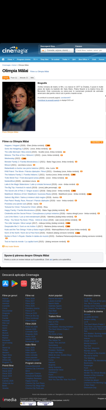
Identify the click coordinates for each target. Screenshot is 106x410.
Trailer (47, 145)
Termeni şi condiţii (26, 400)
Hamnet (52, 362)
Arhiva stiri (6, 360)
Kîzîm (51, 375)
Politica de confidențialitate (52, 400)
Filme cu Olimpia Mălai (39, 71)
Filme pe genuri (9, 295)
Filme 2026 (30, 303)
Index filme (30, 344)
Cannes (5, 378)
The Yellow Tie (54, 340)
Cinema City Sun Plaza (34, 383)
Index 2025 (30, 350)
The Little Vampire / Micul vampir (18, 223)
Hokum (87, 338)
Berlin (4, 386)
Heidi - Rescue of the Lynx (95, 301)
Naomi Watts (54, 303)
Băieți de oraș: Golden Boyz (60, 355)
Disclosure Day (90, 388)
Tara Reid (52, 311)
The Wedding (89, 358)
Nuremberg (53, 345)
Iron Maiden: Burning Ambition (61, 327)
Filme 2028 (30, 298)
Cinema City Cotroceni (34, 368)
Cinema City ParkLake (34, 388)
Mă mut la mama (91, 356)
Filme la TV (30, 311)
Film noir (5, 323)
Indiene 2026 (30, 339)
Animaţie (6, 301)
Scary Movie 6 (90, 378)
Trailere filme (55, 316)
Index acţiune (30, 353)
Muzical (5, 335)
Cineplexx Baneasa (33, 378)
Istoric (4, 328)
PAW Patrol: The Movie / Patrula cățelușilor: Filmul (25, 171)
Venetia (5, 388)
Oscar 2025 (7, 373)
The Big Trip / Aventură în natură (18, 188)
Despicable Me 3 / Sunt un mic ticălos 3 (21, 226)
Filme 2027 (30, 301)
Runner (52, 332)
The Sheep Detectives (93, 336)
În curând (55, 59)
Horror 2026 (30, 337)
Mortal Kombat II (91, 343)
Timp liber (45, 59)
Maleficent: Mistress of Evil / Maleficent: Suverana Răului (28, 194)
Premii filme (8, 365)
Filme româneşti (32, 318)
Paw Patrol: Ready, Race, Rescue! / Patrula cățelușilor (27, 201)
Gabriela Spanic (55, 306)
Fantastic (6, 321)
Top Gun (87, 346)
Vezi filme (96, 142)
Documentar (7, 311)
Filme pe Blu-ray (32, 316)
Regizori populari (32, 360)
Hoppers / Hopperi (12, 145)
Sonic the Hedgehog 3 (14, 149)
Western (5, 353)
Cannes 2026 (7, 381)
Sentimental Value (56, 370)
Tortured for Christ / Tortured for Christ (20, 207)
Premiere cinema (32, 308)
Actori (14, 65)
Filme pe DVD (31, 313)
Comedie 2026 (31, 332)
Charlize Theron (55, 308)
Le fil (86, 322)
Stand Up (6, 348)
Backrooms (88, 363)
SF (3, 345)
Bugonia (52, 365)
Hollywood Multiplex (33, 376)
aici (51, 259)
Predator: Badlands (56, 350)
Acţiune (5, 298)
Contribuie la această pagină (48, 100)
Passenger (88, 365)
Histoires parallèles (56, 319)
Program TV (7, 362)
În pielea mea (54, 357)
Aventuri (5, 303)
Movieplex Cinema (33, 373)
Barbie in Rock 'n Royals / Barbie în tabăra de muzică (26, 236)
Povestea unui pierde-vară (16, 204)
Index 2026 (30, 348)
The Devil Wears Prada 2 (59, 329)
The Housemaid (55, 348)
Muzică (5, 333)
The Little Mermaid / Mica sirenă (18, 152)
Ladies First (53, 324)
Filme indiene (30, 321)
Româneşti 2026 (32, 341)
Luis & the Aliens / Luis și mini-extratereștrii (22, 217)
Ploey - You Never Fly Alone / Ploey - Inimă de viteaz (26, 220)
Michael (87, 314)
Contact (38, 400)
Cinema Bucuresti (32, 366)
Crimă (4, 308)
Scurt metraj (7, 343)
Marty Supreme (55, 367)
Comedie (6, 306)
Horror (5, 326)
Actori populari (31, 357)
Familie (5, 318)
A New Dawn (89, 385)
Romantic (6, 340)
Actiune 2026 (30, 329)
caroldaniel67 (66, 98)
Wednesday (10, 158)
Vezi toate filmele (12, 246)
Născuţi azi (53, 313)
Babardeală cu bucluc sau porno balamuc (22, 168)
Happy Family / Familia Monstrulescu (20, 210)
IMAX (27, 371)
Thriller (5, 350)
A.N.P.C (66, 400)
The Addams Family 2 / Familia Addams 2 (22, 175)
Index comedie (31, 355)
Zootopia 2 (53, 372)
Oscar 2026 (7, 371)
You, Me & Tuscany (92, 303)
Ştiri (74, 59)
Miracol (8, 165)
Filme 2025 (30, 306)
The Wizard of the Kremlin (94, 353)
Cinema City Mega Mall (35, 386)
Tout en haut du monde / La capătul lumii (21, 242)
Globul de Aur (8, 383)
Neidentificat (10, 181)
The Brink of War (55, 334)
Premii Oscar (7, 368)
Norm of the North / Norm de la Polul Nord (22, 233)
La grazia (88, 298)
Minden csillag (90, 319)
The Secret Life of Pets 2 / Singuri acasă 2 (22, 191)
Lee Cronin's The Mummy (94, 308)
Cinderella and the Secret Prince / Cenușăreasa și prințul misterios (32, 213)
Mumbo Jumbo (90, 351)
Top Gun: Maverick (91, 348)
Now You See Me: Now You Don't (62, 380)
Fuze (86, 368)
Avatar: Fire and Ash (57, 343)
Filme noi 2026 (31, 327)
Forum (101, 59)
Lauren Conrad (55, 301)
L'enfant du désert (91, 380)
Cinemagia (6, 65)
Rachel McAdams (56, 298)
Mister (4, 330)
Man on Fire (53, 322)
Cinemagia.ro (15, 50)
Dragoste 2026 (31, 334)
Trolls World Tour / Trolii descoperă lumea (22, 178)
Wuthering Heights (56, 377)
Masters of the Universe (94, 375)
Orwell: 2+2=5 (90, 341)
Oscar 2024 (7, 376)
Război (5, 338)
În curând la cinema (93, 311)
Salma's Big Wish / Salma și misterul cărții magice (25, 197)
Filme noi (29, 295)
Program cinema (23, 59)
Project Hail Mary (56, 353)
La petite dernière (91, 317)
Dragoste (6, 313)
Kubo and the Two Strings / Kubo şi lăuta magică (25, 230)
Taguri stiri (6, 357)
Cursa (51, 360)
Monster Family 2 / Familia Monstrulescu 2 (22, 162)
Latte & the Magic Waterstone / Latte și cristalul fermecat (28, 184)
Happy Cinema (31, 381)
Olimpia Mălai (15, 70)
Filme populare (56, 337)
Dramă (5, 316)
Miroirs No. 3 (89, 370)
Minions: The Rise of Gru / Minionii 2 (19, 155)
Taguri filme (7, 355)
